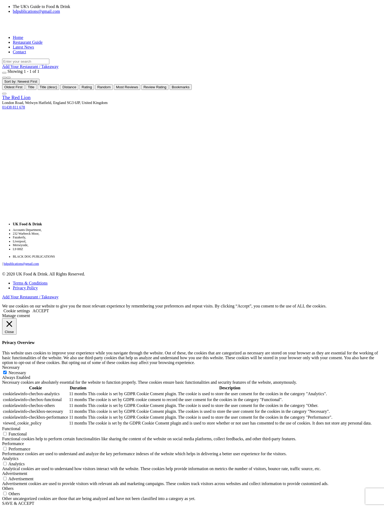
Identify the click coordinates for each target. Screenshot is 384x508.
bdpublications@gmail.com (36, 11)
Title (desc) (48, 87)
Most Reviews (127, 87)
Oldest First (13, 87)
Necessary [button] (11, 367)
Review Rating (154, 87)
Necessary (17, 372)
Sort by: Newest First (20, 81)
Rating (87, 87)
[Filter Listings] (4, 73)
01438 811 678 (13, 107)
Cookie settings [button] (16, 311)
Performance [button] (13, 443)
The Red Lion (16, 97)
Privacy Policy (25, 288)
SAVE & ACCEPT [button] (18, 503)
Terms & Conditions (30, 283)
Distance (69, 87)
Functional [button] (11, 428)
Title (31, 87)
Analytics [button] (10, 458)
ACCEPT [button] (41, 311)
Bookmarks (181, 87)
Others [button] (8, 488)
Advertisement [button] (14, 473)
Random (104, 87)
